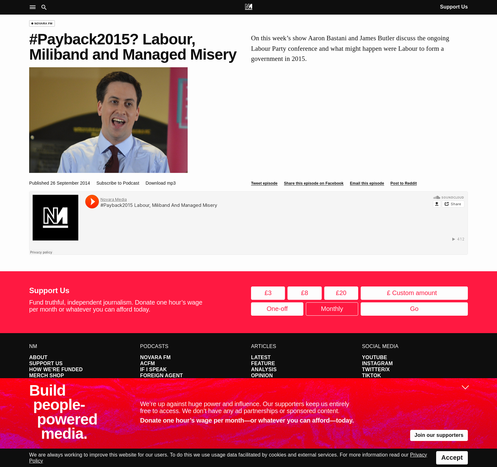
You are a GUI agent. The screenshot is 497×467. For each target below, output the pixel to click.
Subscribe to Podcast (117, 183)
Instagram (377, 363)
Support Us (454, 7)
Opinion (262, 375)
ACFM (147, 363)
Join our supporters (439, 435)
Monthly (332, 308)
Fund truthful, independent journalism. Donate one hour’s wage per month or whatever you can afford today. (115, 306)
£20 (341, 292)
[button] (34, 7)
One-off (277, 308)
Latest (261, 357)
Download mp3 (160, 183)
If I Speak (153, 369)
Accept (452, 457)
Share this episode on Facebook (314, 183)
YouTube (374, 357)
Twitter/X (376, 369)
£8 (304, 292)
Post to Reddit (403, 183)
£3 (268, 292)
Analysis (264, 369)
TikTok (371, 375)
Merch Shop (46, 375)
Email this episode (367, 183)
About (38, 357)
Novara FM (155, 357)
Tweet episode (264, 183)
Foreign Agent (161, 375)
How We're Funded (56, 369)
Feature (263, 363)
